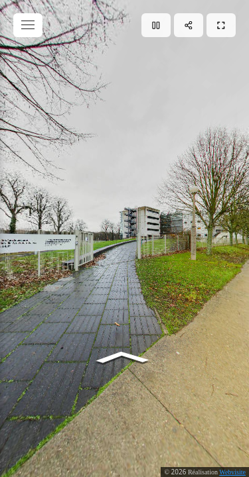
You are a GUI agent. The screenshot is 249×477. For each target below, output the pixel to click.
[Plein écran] (221, 25)
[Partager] (188, 25)
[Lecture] (156, 25)
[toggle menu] (27, 25)
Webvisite (232, 472)
